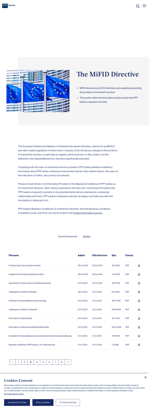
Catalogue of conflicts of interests (23, 309)
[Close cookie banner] (144, 377)
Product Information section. (88, 213)
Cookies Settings (67, 402)
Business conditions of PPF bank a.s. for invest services (32, 345)
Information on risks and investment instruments (29, 327)
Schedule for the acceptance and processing (27, 301)
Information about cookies (14, 394)
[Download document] (139, 264)
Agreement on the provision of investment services (30, 283)
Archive (86, 236)
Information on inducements (20, 318)
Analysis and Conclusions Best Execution (26, 274)
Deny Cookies (43, 402)
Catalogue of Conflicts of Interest (22, 292)
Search (138, 6)
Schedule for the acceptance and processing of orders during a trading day (40, 336)
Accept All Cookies (17, 402)
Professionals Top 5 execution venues (25, 265)
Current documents (67, 236)
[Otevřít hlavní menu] (144, 5)
